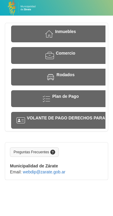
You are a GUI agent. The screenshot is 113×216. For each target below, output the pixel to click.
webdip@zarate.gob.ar (44, 172)
